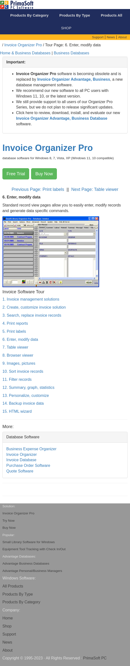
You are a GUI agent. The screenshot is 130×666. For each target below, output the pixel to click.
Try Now (8, 520)
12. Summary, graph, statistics (28, 387)
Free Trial (16, 173)
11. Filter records (17, 379)
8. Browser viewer (17, 355)
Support (9, 634)
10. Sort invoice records (22, 371)
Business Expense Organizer (31, 449)
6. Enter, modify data (20, 339)
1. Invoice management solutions (30, 299)
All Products (12, 586)
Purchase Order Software (28, 465)
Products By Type (17, 594)
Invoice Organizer (21, 454)
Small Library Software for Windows (28, 542)
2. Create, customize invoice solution (34, 307)
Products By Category (21, 602)
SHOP (66, 28)
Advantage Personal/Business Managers (32, 571)
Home (7, 618)
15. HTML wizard (17, 411)
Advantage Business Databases (25, 563)
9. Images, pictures (18, 363)
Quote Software (19, 471)
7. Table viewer (15, 347)
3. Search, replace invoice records (31, 315)
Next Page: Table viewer (94, 189)
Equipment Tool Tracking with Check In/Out (34, 549)
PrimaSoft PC (95, 658)
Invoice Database (21, 460)
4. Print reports (15, 323)
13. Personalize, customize (25, 395)
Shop (6, 626)
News (7, 642)
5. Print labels (14, 331)
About (7, 650)
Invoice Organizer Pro (23, 45)
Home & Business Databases (25, 53)
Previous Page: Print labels (38, 189)
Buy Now (44, 173)
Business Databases (71, 53)
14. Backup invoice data (23, 403)
